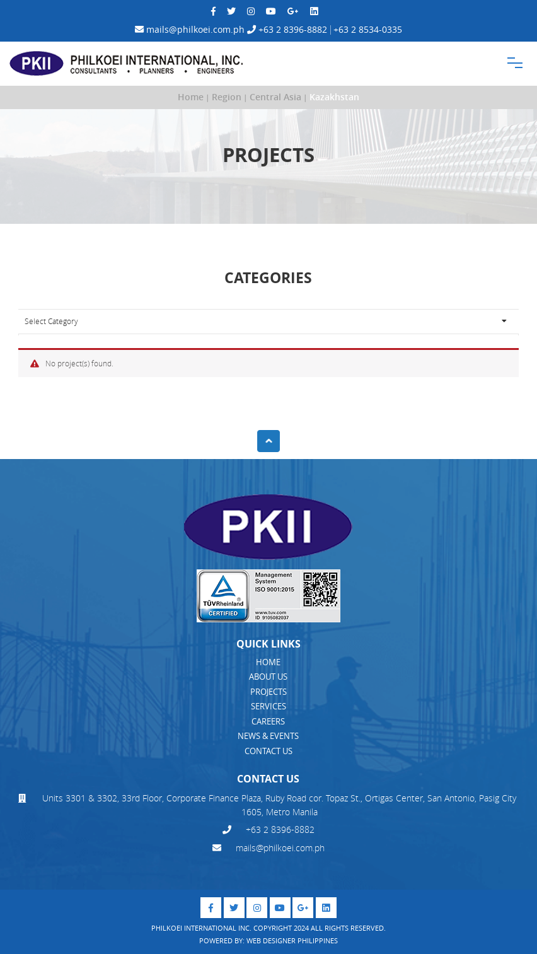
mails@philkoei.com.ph (190, 29)
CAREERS (268, 721)
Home (191, 97)
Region (226, 97)
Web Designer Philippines (292, 940)
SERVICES (268, 706)
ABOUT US (268, 676)
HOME (268, 662)
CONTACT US (268, 751)
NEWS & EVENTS (268, 736)
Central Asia (275, 97)
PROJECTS (268, 691)
